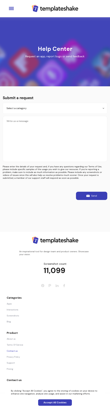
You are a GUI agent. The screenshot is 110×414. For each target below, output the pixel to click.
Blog (9, 321)
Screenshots (13, 315)
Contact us (12, 351)
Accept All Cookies (55, 402)
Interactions (12, 309)
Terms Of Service (15, 344)
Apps (9, 303)
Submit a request (18, 97)
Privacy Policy (13, 356)
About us (11, 338)
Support (11, 362)
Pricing (10, 369)
